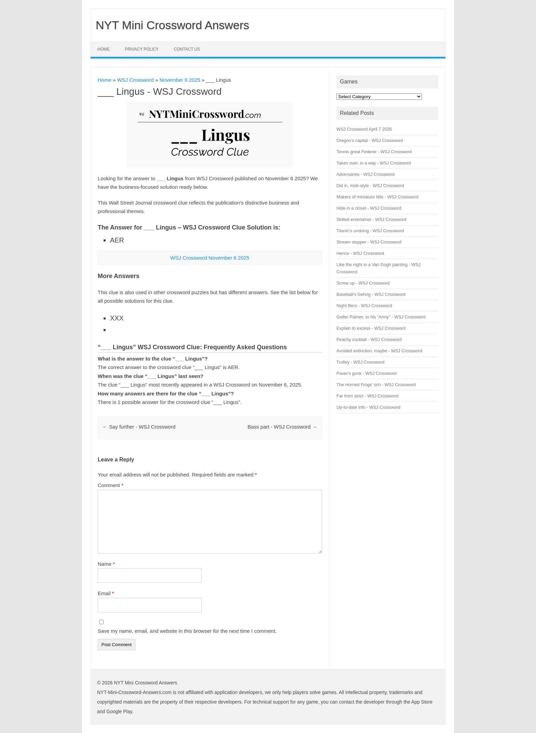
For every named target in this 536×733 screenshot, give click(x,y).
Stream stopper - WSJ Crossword (368, 242)
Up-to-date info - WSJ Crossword (368, 407)
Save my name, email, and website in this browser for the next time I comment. (187, 631)
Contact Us (187, 49)
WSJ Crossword (135, 80)
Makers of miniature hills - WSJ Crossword (377, 196)
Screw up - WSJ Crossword (363, 283)
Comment (110, 485)
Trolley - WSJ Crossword (360, 362)
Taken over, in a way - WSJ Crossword (373, 163)
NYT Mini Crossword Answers (172, 24)
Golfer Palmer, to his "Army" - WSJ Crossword (380, 316)
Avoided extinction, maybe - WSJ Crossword (379, 350)
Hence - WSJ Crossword (360, 253)
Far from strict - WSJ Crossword (367, 395)
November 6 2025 (180, 80)
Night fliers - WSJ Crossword (364, 305)
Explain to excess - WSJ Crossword (370, 328)
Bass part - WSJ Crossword (282, 427)
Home (103, 49)
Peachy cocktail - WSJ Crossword (369, 339)
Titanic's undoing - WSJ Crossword (370, 230)
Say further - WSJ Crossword (139, 427)
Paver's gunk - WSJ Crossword (366, 373)
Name (106, 564)
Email (106, 593)
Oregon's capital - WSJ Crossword (369, 140)
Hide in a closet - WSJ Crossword (368, 208)
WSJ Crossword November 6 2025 (209, 258)
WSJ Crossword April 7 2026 (364, 129)
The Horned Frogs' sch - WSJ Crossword (376, 384)
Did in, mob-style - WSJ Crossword (370, 185)
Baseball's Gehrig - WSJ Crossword (370, 294)
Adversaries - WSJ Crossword (365, 174)
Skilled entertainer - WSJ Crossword (371, 219)
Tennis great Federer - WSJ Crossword (374, 151)
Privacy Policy (142, 49)
